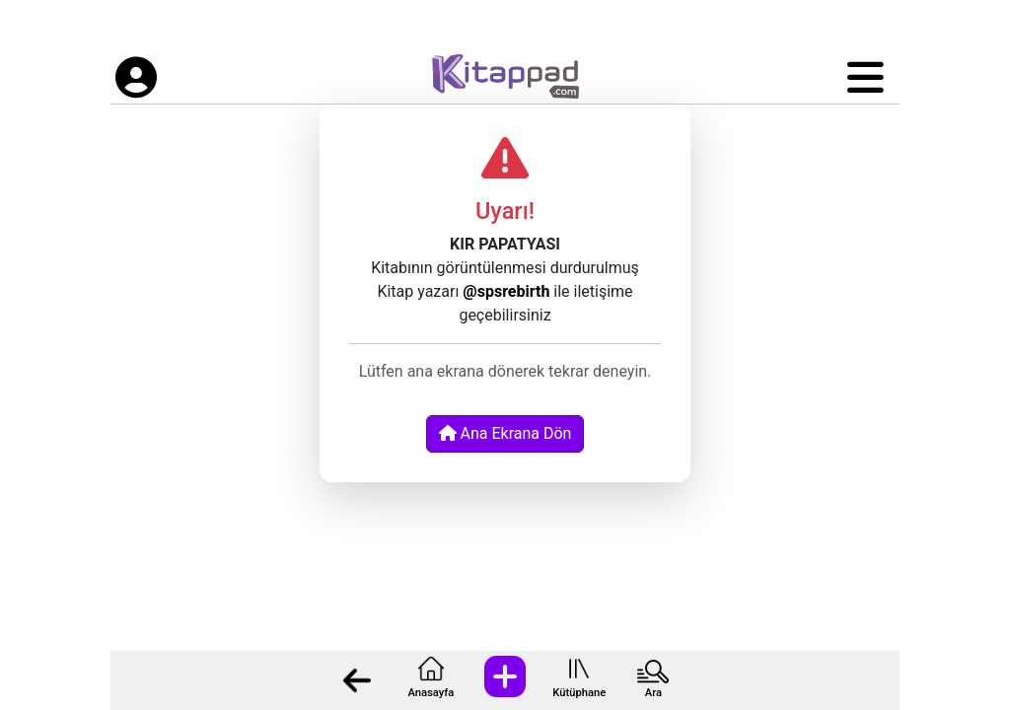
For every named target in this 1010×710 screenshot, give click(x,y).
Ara (653, 692)
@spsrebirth (506, 291)
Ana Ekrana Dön (505, 433)
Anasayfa (430, 692)
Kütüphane (579, 692)
